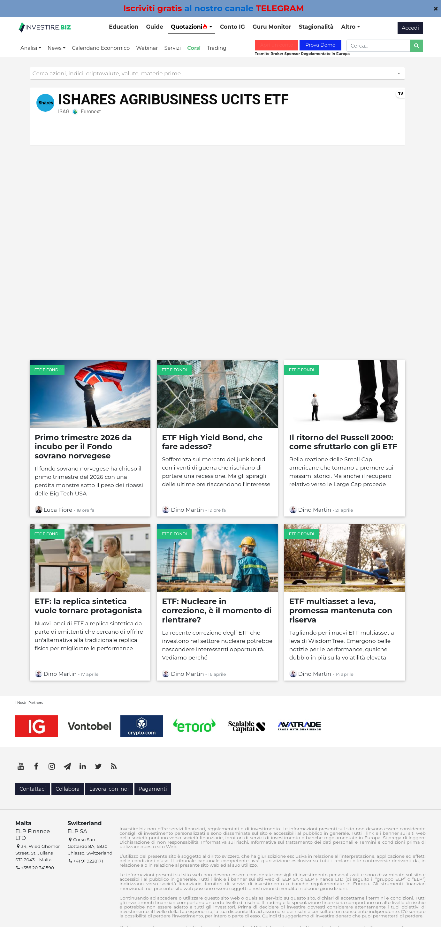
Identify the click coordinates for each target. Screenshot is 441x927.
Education (123, 26)
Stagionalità (316, 26)
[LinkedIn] (82, 766)
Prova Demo (320, 45)
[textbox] (217, 73)
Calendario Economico (101, 48)
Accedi (410, 28)
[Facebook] (36, 766)
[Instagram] (51, 766)
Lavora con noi (109, 789)
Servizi (172, 48)
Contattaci (32, 789)
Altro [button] (349, 26)
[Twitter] (98, 766)
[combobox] (217, 73)
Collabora (68, 789)
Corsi (194, 48)
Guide (154, 26)
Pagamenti (153, 789)
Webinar (147, 48)
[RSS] (113, 766)
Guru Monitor (272, 26)
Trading (216, 48)
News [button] (55, 48)
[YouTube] (20, 766)
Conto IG (232, 26)
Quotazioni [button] (189, 26)
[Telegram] (67, 766)
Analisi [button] (29, 48)
